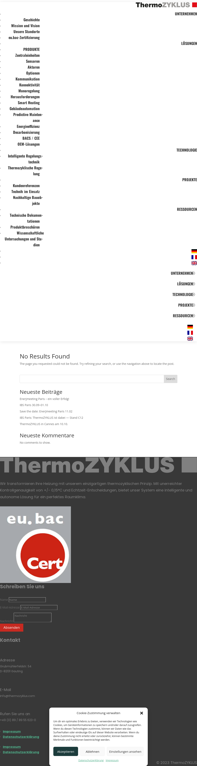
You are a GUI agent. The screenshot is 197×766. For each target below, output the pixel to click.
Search (170, 379)
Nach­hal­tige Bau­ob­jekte (28, 200)
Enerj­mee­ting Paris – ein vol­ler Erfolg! (44, 399)
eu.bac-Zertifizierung (24, 37)
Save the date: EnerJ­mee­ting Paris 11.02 (46, 411)
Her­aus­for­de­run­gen (25, 96)
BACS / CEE (31, 138)
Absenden (11, 627)
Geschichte (32, 19)
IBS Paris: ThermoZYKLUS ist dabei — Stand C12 (51, 418)
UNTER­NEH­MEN (186, 13)
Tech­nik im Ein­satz (25, 191)
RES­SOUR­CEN (187, 209)
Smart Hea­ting (29, 102)
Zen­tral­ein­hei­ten (27, 55)
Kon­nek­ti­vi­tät (29, 84)
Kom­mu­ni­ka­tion (28, 79)
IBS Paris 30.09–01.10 (34, 405)
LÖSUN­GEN (189, 43)
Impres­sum (112, 760)
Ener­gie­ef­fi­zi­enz (28, 126)
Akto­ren (34, 67)
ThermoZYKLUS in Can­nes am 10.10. (44, 424)
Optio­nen (33, 73)
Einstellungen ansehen (125, 751)
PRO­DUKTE (31, 49)
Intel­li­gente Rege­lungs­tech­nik (26, 158)
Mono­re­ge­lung (29, 90)
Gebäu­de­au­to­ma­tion (25, 108)
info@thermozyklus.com (17, 696)
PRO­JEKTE (189, 179)
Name (4, 600)
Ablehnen (92, 751)
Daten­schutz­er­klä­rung (91, 760)
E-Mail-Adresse (10, 607)
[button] (142, 713)
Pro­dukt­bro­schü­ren (25, 227)
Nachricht (6, 621)
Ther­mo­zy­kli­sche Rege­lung (26, 170)
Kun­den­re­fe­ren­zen (26, 185)
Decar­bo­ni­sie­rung (26, 132)
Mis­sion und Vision (25, 25)
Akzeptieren (65, 751)
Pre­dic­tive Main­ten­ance (28, 117)
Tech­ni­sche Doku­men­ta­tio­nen (27, 218)
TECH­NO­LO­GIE (187, 150)
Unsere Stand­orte (26, 31)
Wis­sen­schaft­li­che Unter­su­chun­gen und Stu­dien (24, 238)
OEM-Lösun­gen (29, 144)
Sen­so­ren (33, 61)
